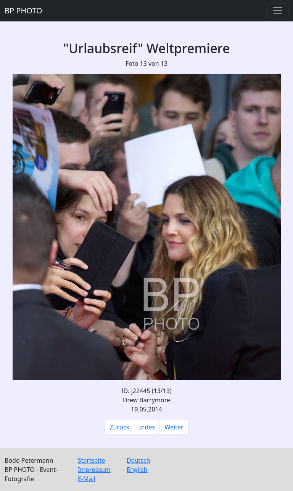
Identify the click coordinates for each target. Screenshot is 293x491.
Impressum (94, 469)
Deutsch (138, 460)
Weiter (173, 427)
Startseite (91, 460)
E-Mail (86, 479)
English (137, 469)
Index (147, 427)
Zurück (119, 427)
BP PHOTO (23, 10)
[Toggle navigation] (277, 10)
